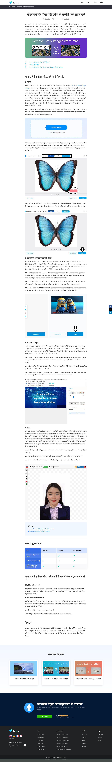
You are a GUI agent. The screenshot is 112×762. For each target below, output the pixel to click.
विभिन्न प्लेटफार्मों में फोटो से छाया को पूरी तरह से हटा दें (88, 678)
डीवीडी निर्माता (40, 743)
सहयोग (101, 2)
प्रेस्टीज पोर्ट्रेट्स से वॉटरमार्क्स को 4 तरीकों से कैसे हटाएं (56, 678)
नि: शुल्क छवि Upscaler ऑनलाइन (63, 749)
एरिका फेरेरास (46, 19)
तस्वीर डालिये (45, 716)
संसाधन (95, 2)
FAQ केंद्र (100, 737)
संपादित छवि (19, 6)
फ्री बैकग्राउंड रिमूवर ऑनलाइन (62, 743)
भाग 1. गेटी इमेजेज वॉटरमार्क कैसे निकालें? (40, 62)
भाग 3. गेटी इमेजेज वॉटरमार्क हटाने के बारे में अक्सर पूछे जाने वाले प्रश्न (46, 67)
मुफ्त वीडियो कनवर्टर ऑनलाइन (62, 737)
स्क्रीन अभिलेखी (41, 737)
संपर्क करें (84, 737)
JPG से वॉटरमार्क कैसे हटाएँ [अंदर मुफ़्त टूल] (23, 678)
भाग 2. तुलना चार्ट (34, 64)
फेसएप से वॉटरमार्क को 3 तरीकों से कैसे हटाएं (40, 531)
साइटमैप (84, 746)
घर (9, 6)
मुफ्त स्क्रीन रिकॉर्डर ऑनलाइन (62, 734)
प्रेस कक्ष (84, 743)
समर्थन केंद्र (100, 734)
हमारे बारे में (84, 734)
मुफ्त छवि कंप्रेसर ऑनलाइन (62, 746)
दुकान (82, 2)
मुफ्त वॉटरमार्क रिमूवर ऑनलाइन (62, 740)
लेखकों (83, 740)
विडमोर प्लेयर (40, 740)
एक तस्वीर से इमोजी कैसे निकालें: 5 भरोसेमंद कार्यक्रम (42, 529)
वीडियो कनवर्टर (41, 734)
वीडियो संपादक (41, 749)
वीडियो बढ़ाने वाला (41, 746)
